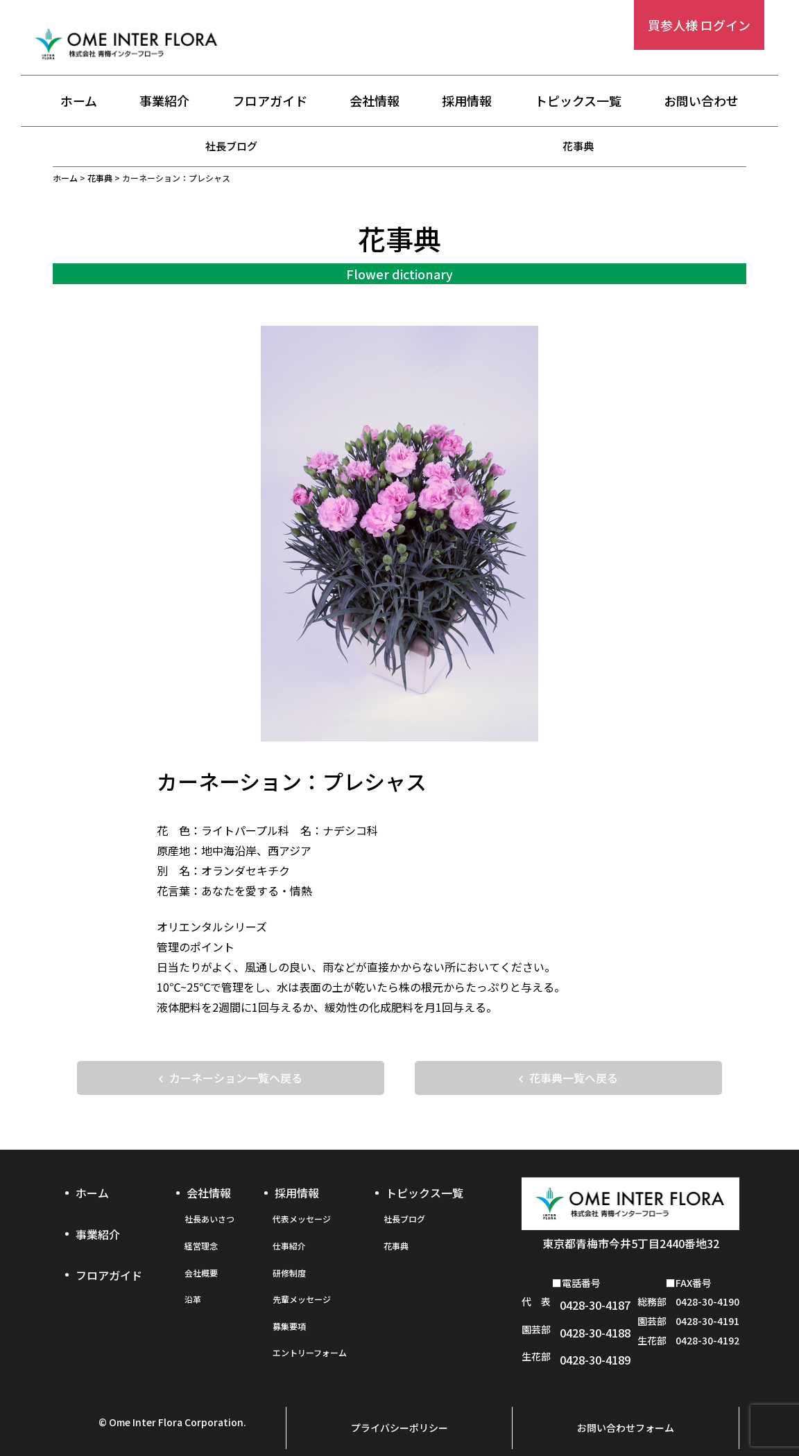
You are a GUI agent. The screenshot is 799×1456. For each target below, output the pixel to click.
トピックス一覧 (578, 102)
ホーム (78, 102)
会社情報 (375, 102)
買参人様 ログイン (699, 25)
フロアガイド (269, 102)
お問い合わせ (701, 102)
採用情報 (467, 102)
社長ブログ (231, 145)
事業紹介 (164, 102)
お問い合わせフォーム (625, 1412)
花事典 (578, 145)
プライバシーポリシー (399, 1412)
